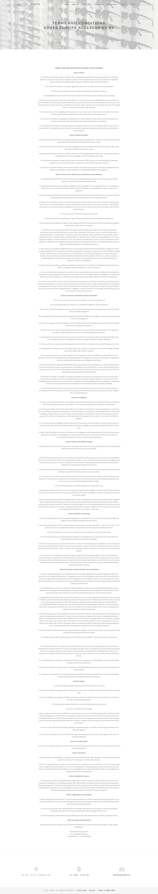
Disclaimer (81, 890)
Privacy (92, 890)
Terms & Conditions (106, 890)
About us (75, 4)
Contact (133, 4)
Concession (99, 4)
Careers (123, 4)
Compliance (86, 4)
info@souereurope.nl (122, 875)
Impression (112, 4)
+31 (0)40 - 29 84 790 (79, 875)
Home (66, 4)
